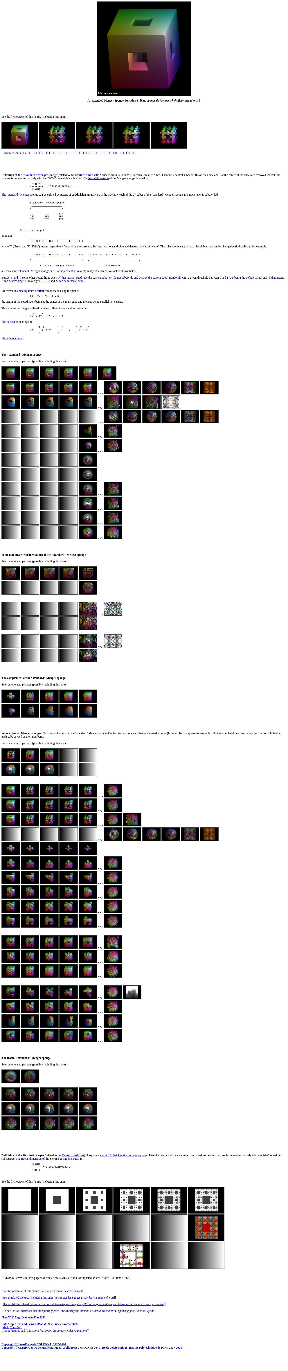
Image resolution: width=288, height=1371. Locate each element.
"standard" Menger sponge (33, 283)
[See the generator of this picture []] (42, 1308)
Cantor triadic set (86, 175)
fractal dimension (98, 178)
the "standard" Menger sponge (37, 175)
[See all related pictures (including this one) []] (58, 1315)
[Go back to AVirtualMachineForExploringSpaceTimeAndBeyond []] (78, 1328)
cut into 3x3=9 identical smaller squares (123, 1171)
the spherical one (12, 354)
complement (65, 283)
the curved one (11, 336)
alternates (7, 283)
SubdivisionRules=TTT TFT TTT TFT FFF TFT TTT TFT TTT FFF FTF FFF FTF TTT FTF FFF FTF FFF (69, 153)
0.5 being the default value (245, 290)
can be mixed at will (71, 293)
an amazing (29, 303)
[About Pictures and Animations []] (45, 1348)
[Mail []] (11, 1344)
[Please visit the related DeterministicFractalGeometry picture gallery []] (83, 1321)
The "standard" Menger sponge (19, 196)
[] (24, 1335)
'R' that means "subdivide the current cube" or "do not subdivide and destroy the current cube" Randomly (119, 290)
